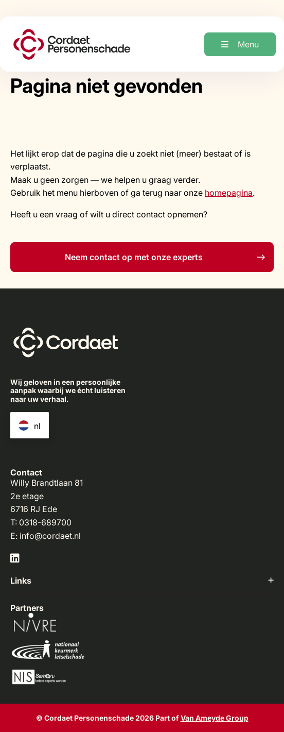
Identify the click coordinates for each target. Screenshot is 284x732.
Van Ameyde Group (214, 717)
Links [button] (142, 580)
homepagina (229, 193)
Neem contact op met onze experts (165, 257)
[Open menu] (240, 44)
